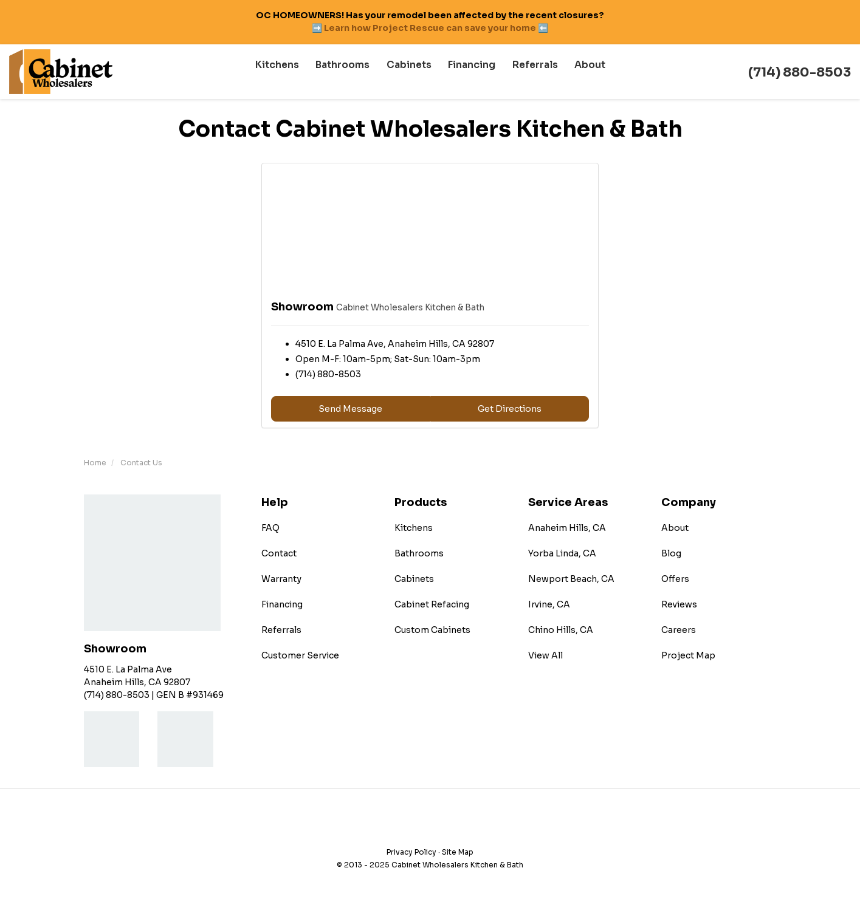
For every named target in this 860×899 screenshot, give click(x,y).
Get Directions (510, 408)
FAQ (270, 527)
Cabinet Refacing (431, 604)
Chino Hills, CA (560, 629)
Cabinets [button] (411, 71)
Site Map (457, 851)
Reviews (679, 604)
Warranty (281, 578)
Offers (675, 578)
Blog (671, 553)
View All (545, 655)
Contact (279, 553)
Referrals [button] (531, 71)
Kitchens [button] (285, 71)
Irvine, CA (549, 604)
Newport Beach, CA (571, 578)
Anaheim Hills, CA (567, 527)
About (675, 527)
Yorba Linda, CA (562, 553)
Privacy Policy (411, 851)
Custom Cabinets (432, 629)
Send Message (350, 408)
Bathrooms (419, 553)
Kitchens (413, 527)
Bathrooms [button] (348, 71)
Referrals (281, 629)
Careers (678, 629)
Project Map (688, 655)
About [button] (584, 71)
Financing (282, 604)
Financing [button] (471, 71)
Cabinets (414, 578)
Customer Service (300, 655)
